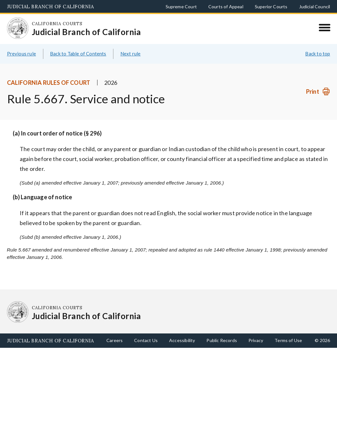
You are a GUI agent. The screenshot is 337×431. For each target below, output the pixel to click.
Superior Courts (271, 6)
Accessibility (182, 340)
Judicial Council (314, 6)
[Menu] (324, 27)
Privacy (255, 340)
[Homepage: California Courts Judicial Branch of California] (18, 28)
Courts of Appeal (225, 6)
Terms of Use (288, 340)
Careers (114, 340)
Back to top (317, 53)
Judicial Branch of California (50, 7)
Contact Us (146, 340)
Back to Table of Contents (78, 53)
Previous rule (21, 53)
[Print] (318, 92)
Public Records (221, 340)
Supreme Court (181, 6)
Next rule (130, 53)
